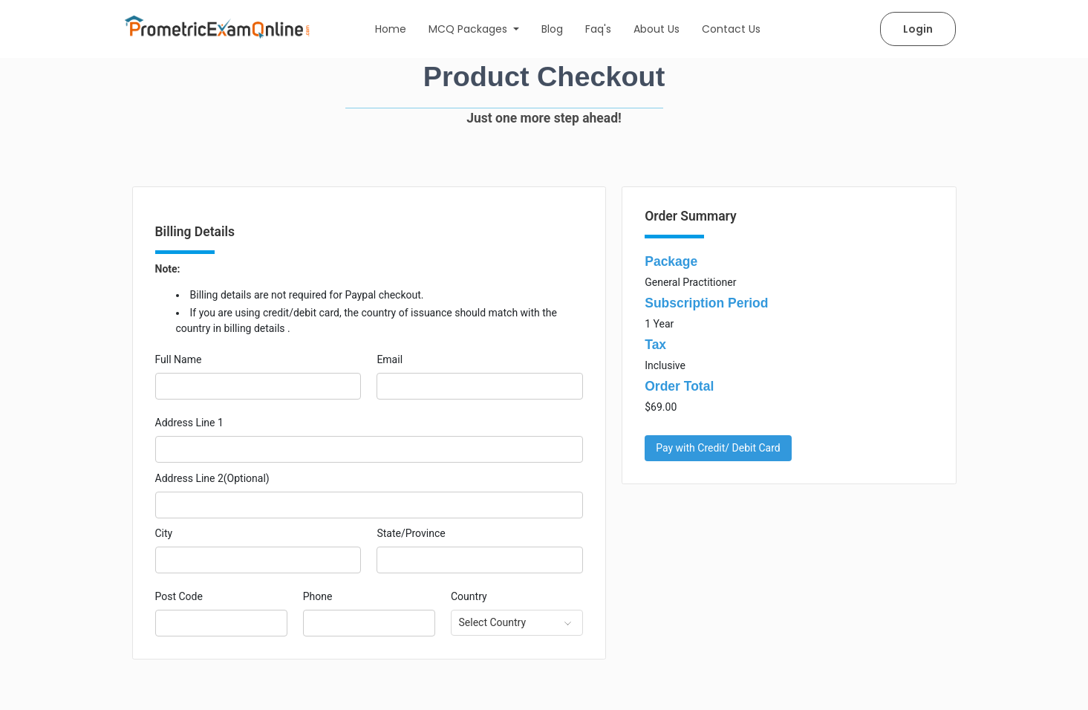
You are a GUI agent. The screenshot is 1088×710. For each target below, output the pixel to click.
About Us (656, 29)
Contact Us (731, 29)
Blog (552, 29)
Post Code (179, 596)
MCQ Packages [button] (469, 29)
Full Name (178, 359)
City (164, 533)
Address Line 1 (189, 423)
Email (390, 359)
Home (390, 29)
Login (918, 29)
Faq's (598, 29)
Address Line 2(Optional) (212, 478)
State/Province (411, 533)
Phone (318, 596)
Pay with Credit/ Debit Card (718, 448)
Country (469, 596)
